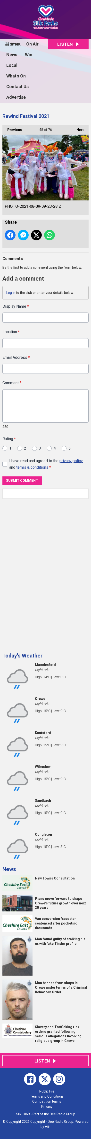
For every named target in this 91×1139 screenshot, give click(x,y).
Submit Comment (22, 480)
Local (11, 65)
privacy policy (71, 460)
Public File (46, 1091)
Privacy (46, 1106)
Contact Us (17, 86)
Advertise (16, 97)
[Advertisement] (38, 573)
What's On (16, 75)
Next (78, 128)
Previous (12, 128)
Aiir (47, 1127)
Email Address (16, 357)
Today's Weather (22, 656)
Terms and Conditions (47, 1096)
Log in (10, 293)
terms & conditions (32, 467)
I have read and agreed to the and (46, 463)
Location (11, 331)
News (11, 54)
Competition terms (46, 1101)
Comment (11, 383)
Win (28, 54)
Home (12, 43)
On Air (32, 43)
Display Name (15, 306)
